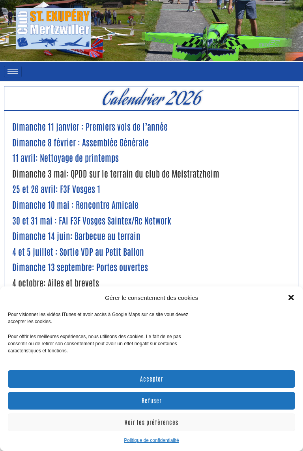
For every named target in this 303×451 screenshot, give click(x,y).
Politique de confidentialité (151, 440)
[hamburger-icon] (13, 71)
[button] (291, 297)
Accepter (151, 378)
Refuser (152, 400)
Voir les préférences (151, 422)
